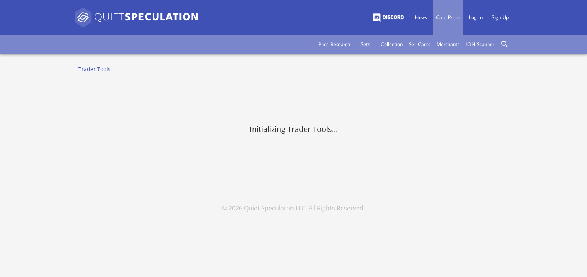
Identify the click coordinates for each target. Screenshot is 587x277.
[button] (334, 44)
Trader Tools (94, 69)
